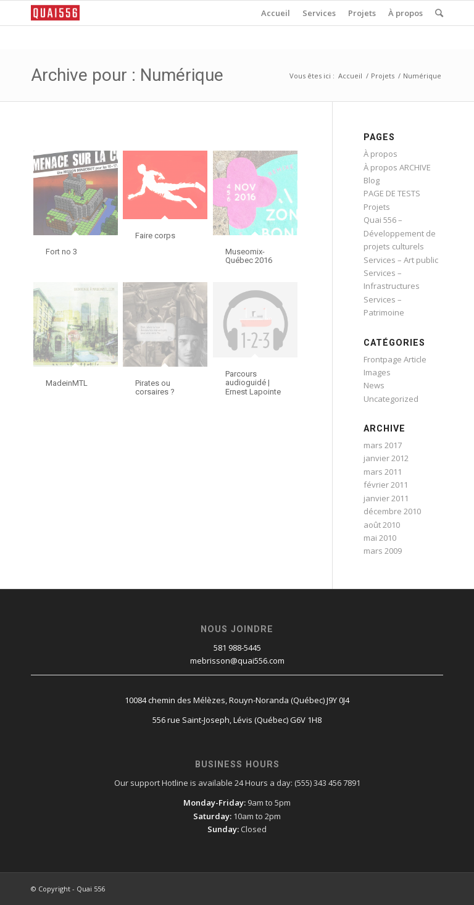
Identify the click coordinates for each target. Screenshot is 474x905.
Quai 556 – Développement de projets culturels (400, 233)
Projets (382, 75)
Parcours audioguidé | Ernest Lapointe (253, 382)
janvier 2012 (386, 458)
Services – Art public (401, 259)
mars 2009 (383, 550)
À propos (380, 153)
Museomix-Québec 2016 (248, 256)
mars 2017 (383, 445)
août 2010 (382, 524)
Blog (372, 180)
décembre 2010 (392, 511)
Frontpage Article (395, 359)
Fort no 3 (61, 251)
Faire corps (155, 235)
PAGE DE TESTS (392, 193)
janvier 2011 (386, 498)
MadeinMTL (67, 383)
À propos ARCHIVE (397, 167)
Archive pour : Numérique (127, 75)
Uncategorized (391, 398)
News (374, 385)
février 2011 (386, 484)
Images (377, 372)
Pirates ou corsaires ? (155, 387)
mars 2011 (383, 471)
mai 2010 (380, 537)
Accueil (350, 75)
